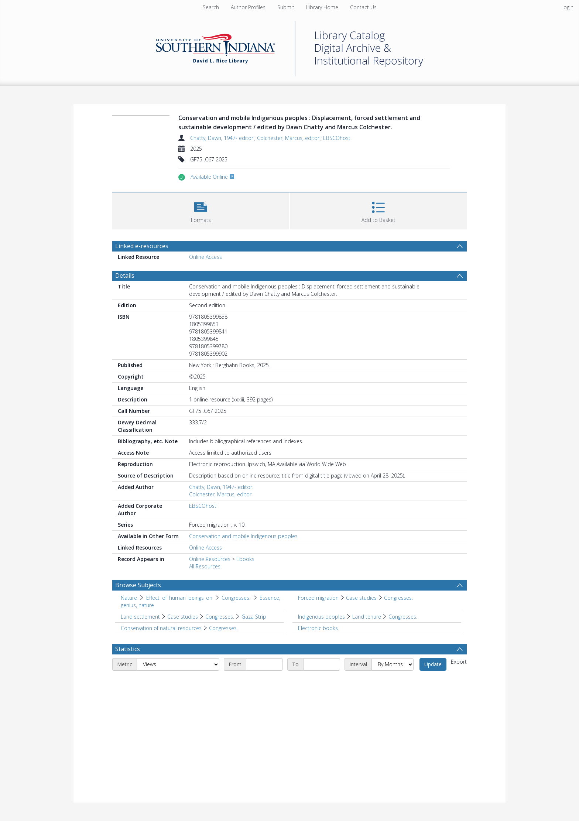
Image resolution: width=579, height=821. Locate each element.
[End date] (321, 664)
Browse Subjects (138, 585)
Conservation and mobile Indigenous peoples (243, 536)
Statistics (127, 649)
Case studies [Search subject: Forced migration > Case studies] (361, 597)
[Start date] (264, 664)
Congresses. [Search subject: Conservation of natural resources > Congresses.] (223, 628)
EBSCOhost (336, 137)
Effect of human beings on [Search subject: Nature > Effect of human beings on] (179, 597)
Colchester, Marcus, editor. (289, 137)
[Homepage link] (289, 46)
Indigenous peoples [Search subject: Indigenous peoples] (321, 616)
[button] (200, 210)
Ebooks (245, 558)
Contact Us (363, 7)
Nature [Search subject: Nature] (129, 597)
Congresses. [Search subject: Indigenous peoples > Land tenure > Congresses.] (402, 616)
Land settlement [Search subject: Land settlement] (140, 616)
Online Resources (209, 558)
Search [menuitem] (211, 7)
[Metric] (178, 664)
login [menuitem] (567, 7)
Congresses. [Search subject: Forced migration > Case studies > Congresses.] (398, 597)
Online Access (205, 256)
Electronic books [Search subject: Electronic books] (318, 628)
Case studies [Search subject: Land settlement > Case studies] (182, 616)
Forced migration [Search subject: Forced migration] (318, 597)
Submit (285, 7)
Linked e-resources (141, 246)
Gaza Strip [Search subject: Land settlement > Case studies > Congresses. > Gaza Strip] (253, 616)
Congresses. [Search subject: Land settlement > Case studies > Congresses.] (219, 616)
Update (433, 664)
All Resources (204, 566)
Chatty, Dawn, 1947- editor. (222, 137)
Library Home (322, 7)
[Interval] (392, 664)
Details (124, 275)
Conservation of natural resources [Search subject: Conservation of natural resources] (161, 628)
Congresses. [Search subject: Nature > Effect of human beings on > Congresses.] (236, 597)
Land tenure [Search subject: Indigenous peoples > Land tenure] (366, 616)
